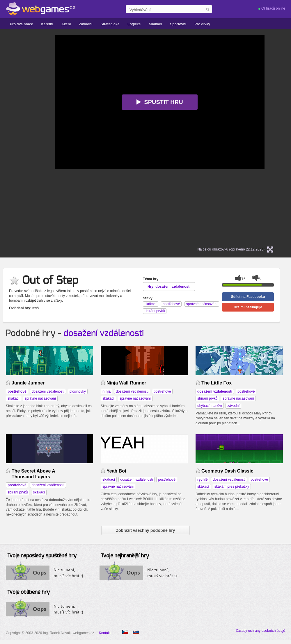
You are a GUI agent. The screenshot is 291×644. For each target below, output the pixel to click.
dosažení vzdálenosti (103, 333)
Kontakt (105, 633)
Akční (66, 24)
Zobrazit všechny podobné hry (145, 530)
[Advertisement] (41, 122)
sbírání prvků (207, 398)
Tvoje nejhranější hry (125, 556)
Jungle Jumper (28, 382)
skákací (13, 398)
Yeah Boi (116, 470)
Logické (134, 24)
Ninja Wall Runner (126, 382)
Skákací (155, 24)
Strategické (109, 24)
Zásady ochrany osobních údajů (260, 631)
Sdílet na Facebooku (248, 297)
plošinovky (78, 391)
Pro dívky (202, 24)
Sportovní (178, 24)
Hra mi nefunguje (248, 307)
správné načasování (40, 398)
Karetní (47, 24)
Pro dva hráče (21, 24)
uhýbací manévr (209, 406)
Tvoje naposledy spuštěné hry (42, 556)
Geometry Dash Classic (227, 470)
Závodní (85, 24)
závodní (233, 406)
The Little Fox (216, 382)
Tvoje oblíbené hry (28, 592)
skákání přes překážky (231, 486)
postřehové (162, 391)
